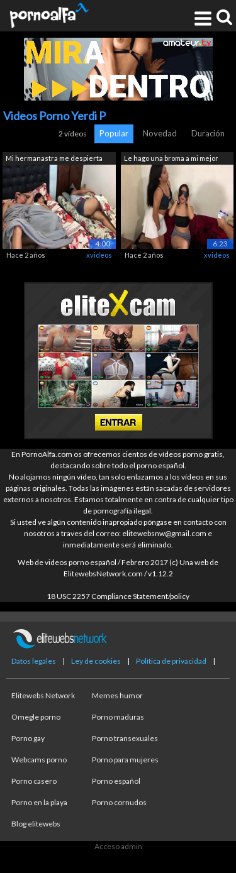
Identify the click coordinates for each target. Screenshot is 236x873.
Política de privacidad (171, 661)
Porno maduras (118, 717)
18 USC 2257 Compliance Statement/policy (118, 596)
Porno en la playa (39, 802)
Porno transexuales (125, 738)
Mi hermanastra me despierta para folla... (54, 159)
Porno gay (28, 738)
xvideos (99, 255)
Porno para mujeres (125, 759)
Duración (208, 133)
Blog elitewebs (35, 823)
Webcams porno (39, 759)
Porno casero (34, 781)
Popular (113, 133)
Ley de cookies (96, 661)
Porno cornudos (119, 802)
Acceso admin (118, 846)
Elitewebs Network (43, 695)
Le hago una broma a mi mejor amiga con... (171, 159)
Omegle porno (35, 717)
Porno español (116, 781)
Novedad (160, 133)
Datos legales (33, 661)
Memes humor (117, 695)
